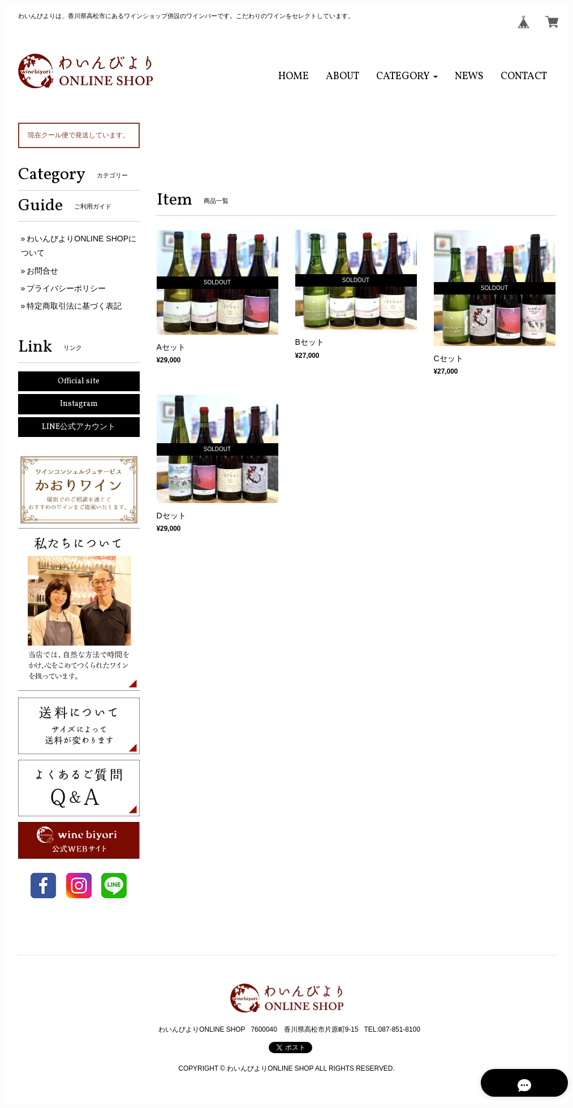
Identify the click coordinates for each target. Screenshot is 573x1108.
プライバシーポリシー (66, 288)
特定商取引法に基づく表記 (74, 305)
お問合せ (42, 270)
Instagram (79, 404)
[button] (407, 76)
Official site (79, 381)
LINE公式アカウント (78, 427)
